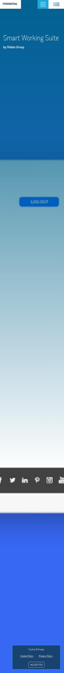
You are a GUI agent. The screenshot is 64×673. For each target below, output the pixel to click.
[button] (56, 4)
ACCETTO (36, 664)
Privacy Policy (46, 656)
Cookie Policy (26, 656)
